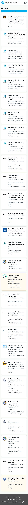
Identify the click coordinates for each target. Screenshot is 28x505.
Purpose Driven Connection (15, 279)
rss (22, 497)
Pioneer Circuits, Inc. (13, 298)
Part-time (22, 215)
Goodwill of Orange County (15, 22)
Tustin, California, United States (16, 41)
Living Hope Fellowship (13, 422)
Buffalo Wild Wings (12, 366)
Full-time (10, 24)
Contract (22, 161)
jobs (20, 499)
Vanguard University (13, 161)
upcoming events (12, 499)
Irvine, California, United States (16, 411)
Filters (14, 11)
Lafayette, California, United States (15, 427)
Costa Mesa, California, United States (15, 165)
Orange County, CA (13, 390)
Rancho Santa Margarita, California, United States (14, 250)
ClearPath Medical (12, 39)
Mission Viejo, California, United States (16, 369)
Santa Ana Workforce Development (13, 265)
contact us (7, 497)
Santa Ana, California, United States (15, 302)
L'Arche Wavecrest (12, 231)
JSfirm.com (11, 349)
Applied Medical (12, 248)
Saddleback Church (13, 482)
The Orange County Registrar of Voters (16, 385)
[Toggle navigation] (25, 2)
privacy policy (16, 497)
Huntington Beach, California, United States (15, 352)
